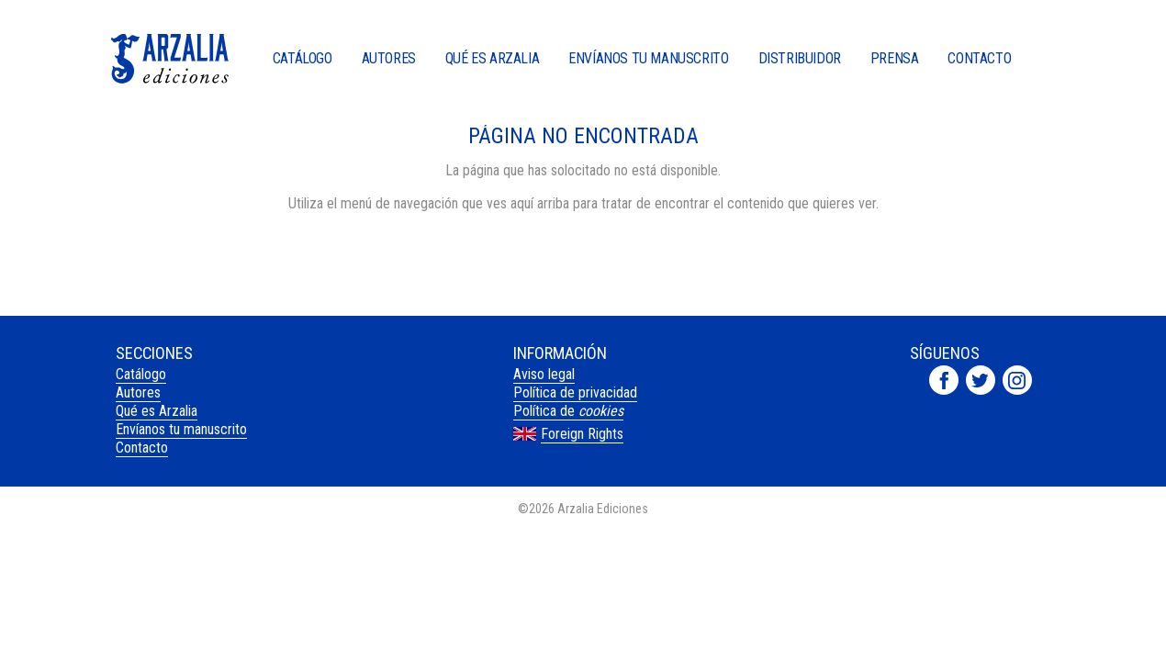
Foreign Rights (582, 434)
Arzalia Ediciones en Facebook (944, 380)
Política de (568, 411)
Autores (389, 59)
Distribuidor (799, 59)
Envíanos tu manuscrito (648, 59)
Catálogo (302, 59)
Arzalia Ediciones (170, 58)
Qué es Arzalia (492, 59)
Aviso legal (544, 374)
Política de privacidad (575, 392)
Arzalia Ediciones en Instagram (1017, 380)
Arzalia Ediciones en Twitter (980, 380)
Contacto (979, 59)
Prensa (894, 59)
